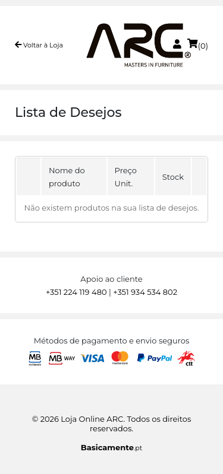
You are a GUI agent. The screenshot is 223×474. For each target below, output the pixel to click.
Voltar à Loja (39, 45)
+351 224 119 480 (76, 292)
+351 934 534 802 (145, 292)
